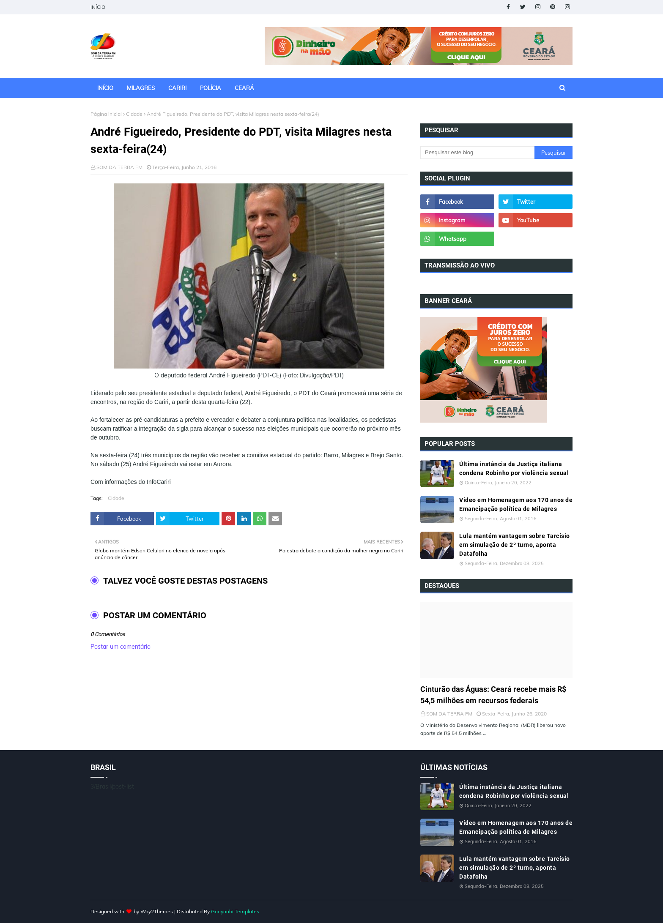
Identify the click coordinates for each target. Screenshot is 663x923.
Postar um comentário (120, 646)
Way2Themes (156, 911)
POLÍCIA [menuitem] (210, 88)
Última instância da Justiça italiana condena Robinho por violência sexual (514, 468)
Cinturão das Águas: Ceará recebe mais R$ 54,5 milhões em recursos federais (493, 695)
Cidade (134, 114)
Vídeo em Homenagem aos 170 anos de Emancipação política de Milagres (516, 504)
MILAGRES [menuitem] (141, 88)
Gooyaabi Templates (235, 911)
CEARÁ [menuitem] (244, 88)
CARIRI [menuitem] (177, 88)
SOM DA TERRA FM (119, 167)
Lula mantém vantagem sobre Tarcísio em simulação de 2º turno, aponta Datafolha (514, 544)
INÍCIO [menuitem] (105, 88)
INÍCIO (97, 7)
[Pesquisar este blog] (477, 152)
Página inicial (106, 114)
